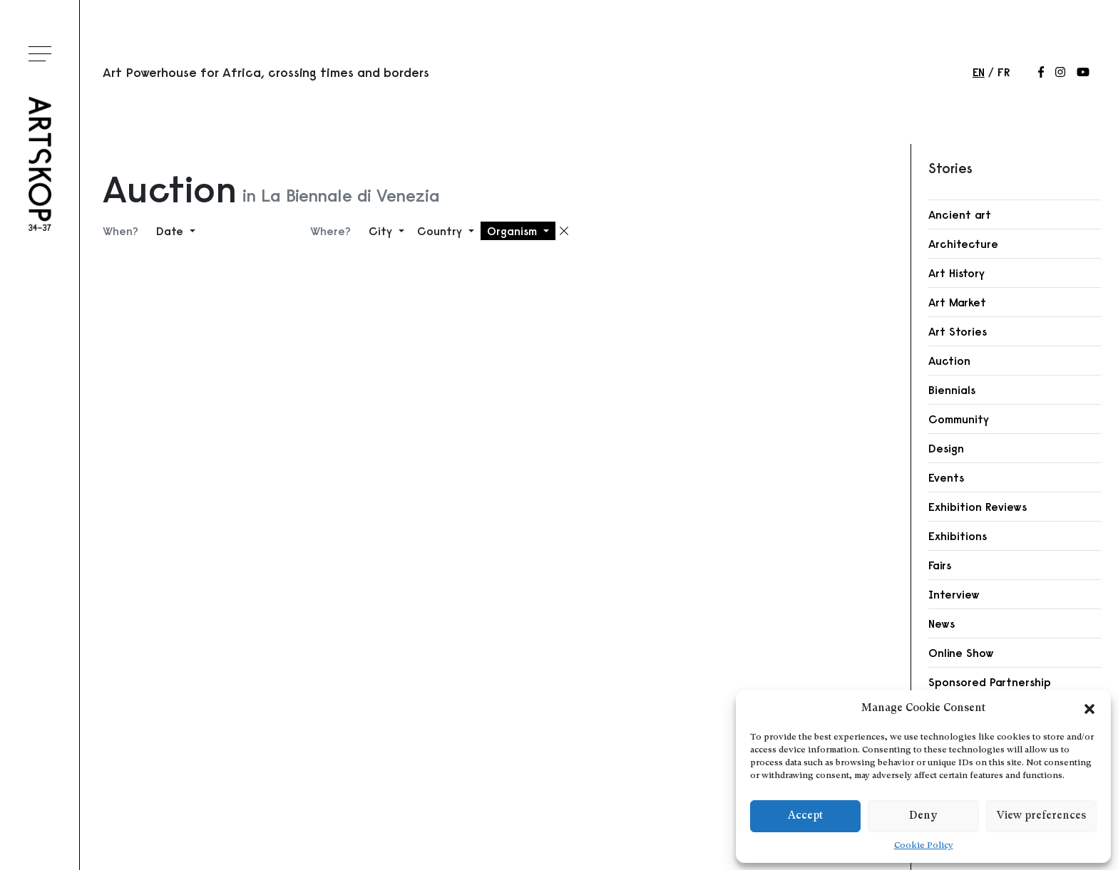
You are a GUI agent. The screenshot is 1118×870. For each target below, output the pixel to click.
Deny (923, 816)
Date (171, 231)
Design (946, 448)
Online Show (961, 653)
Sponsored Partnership (989, 682)
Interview (954, 594)
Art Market (957, 302)
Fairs (939, 565)
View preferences (1041, 816)
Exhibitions (957, 536)
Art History (956, 273)
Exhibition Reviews (977, 506)
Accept (805, 816)
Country (441, 231)
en (979, 72)
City (382, 231)
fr (1004, 72)
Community (958, 419)
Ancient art (959, 214)
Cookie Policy (923, 845)
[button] (1089, 709)
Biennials (951, 390)
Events (946, 477)
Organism (513, 231)
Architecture (963, 244)
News (941, 623)
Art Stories (957, 331)
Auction (949, 360)
